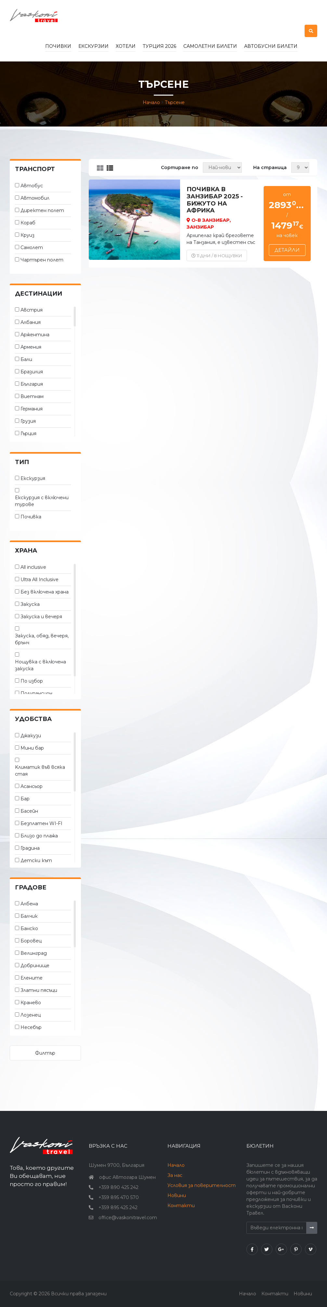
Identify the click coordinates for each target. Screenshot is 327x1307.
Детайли (287, 250)
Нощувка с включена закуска (40, 665)
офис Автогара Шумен (127, 1177)
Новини (176, 1195)
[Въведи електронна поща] (276, 1228)
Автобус (31, 186)
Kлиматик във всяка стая (40, 770)
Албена (29, 904)
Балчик (29, 916)
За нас (174, 1175)
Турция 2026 (159, 46)
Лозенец (30, 1015)
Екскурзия (32, 478)
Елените (31, 978)
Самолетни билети (210, 46)
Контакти (181, 1205)
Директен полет (42, 210)
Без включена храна (44, 592)
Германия (31, 409)
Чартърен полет (41, 260)
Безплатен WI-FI (41, 823)
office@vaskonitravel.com (127, 1217)
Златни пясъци (38, 990)
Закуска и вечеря (41, 617)
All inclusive (33, 567)
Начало (151, 102)
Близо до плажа (39, 836)
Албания (30, 322)
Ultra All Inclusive (39, 579)
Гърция (28, 433)
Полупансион (36, 693)
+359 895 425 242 (117, 1207)
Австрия (31, 310)
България (31, 384)
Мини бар (32, 748)
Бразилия (31, 372)
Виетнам (32, 396)
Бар (25, 799)
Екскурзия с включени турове (42, 501)
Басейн (29, 811)
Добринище (34, 965)
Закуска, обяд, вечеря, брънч (42, 639)
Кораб (27, 223)
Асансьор (31, 786)
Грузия (28, 421)
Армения (30, 347)
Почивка (30, 517)
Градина (30, 848)
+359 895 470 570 (118, 1197)
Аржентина (34, 335)
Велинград (33, 953)
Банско (29, 928)
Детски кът (36, 860)
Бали (26, 359)
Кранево (30, 1003)
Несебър (31, 1027)
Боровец (31, 941)
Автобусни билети (270, 46)
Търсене (175, 102)
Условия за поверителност (201, 1185)
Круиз (27, 235)
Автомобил (34, 198)
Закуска (30, 604)
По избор (31, 681)
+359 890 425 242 (118, 1187)
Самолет (31, 247)
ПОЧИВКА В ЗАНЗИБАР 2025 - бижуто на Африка (215, 200)
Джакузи (30, 736)
